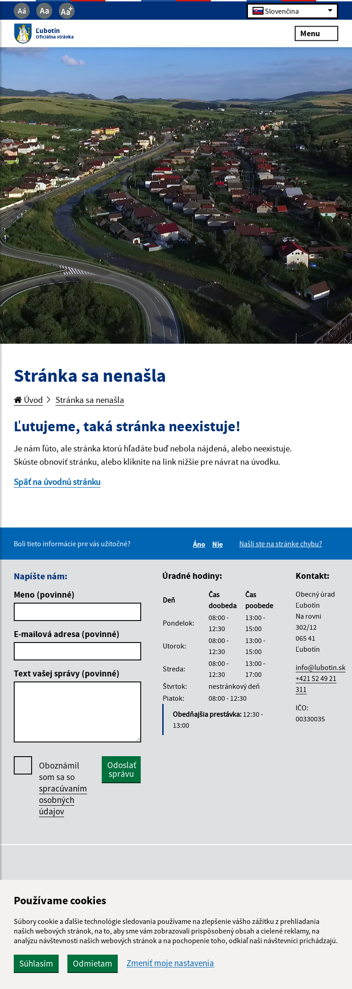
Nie (219, 544)
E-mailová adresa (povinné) (67, 633)
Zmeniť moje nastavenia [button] (170, 963)
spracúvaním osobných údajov (63, 800)
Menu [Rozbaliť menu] (316, 33)
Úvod (28, 399)
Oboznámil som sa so (63, 788)
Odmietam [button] (92, 963)
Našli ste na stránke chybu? (280, 543)
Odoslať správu (121, 769)
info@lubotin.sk (321, 667)
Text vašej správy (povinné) (67, 673)
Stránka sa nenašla (89, 399)
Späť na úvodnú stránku (57, 481)
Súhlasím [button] (36, 963)
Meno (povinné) (44, 594)
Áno (200, 544)
